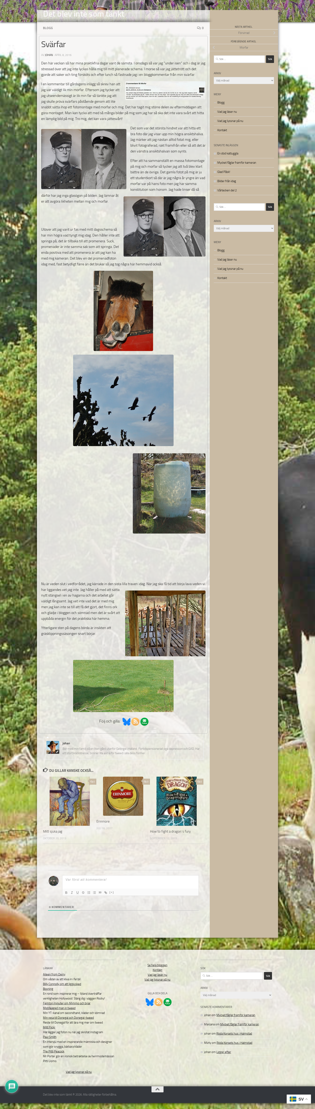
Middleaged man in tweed (59, 1014)
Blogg (48, 34)
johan (49, 61)
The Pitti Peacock (53, 1057)
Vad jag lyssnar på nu (230, 127)
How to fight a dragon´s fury (170, 837)
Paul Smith (49, 1043)
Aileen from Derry (54, 980)
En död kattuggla (227, 159)
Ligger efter (223, 1058)
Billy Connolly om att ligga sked (62, 990)
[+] (111, 898)
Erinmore (103, 827)
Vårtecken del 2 (227, 196)
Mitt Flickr (49, 1033)
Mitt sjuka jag (52, 837)
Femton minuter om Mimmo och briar (66, 1009)
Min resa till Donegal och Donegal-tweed (68, 1024)
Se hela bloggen (157, 971)
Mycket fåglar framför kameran (236, 168)
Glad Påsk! (223, 178)
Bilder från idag (226, 187)
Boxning (48, 995)
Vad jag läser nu (227, 118)
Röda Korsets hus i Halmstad (234, 1039)
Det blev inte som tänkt (83, 14)
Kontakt (222, 136)
